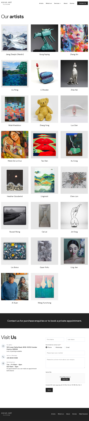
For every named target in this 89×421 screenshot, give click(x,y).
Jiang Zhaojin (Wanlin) (15, 54)
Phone (50, 347)
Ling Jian (74, 267)
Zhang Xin (74, 54)
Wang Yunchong (44, 303)
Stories (72, 3)
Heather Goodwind (15, 196)
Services (56, 3)
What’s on (49, 3)
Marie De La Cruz (15, 161)
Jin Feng (74, 232)
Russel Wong (14, 232)
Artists (41, 3)
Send (49, 390)
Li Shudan (44, 90)
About (65, 3)
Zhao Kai (74, 90)
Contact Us (82, 3)
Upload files (48, 372)
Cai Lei (44, 232)
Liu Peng (14, 90)
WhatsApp (59, 347)
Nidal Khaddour (14, 125)
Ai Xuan (15, 303)
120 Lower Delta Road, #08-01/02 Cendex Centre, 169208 (22, 348)
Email (67, 347)
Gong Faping (44, 54)
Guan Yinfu (44, 267)
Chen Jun (74, 196)
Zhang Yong (44, 125)
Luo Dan (74, 125)
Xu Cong (74, 161)
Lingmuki (44, 196)
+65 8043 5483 (12, 358)
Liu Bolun (15, 267)
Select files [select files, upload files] (65, 379)
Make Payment (83, 414)
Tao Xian (44, 161)
